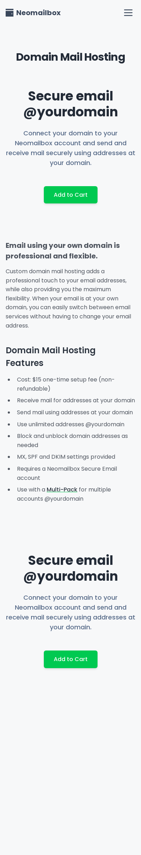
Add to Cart (71, 195)
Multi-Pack (62, 489)
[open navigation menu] (128, 13)
